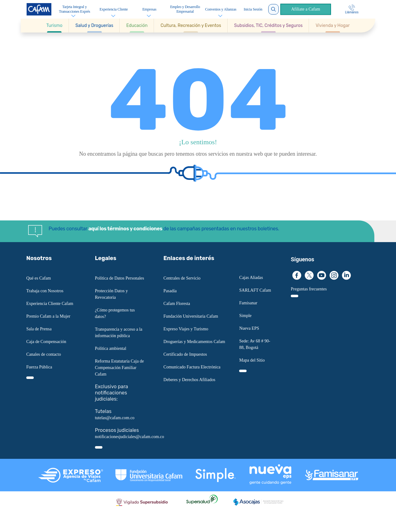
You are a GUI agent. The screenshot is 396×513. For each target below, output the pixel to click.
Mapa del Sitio (252, 360)
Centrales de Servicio (181, 278)
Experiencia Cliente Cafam (49, 303)
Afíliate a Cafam (305, 9)
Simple (245, 315)
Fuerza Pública (39, 367)
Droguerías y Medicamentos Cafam (194, 341)
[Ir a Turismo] (54, 26)
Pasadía (170, 291)
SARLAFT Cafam (255, 290)
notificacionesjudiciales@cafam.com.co (129, 436)
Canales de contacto (43, 354)
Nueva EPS (249, 328)
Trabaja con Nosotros (44, 291)
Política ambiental (110, 348)
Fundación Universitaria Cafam (190, 316)
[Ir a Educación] (137, 26)
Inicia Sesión (253, 9)
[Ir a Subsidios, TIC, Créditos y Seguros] (268, 26)
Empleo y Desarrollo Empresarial (185, 9)
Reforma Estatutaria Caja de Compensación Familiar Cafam (119, 367)
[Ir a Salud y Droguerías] (94, 26)
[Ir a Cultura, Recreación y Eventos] (191, 26)
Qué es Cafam (38, 278)
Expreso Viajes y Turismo (185, 329)
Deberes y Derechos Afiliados (189, 379)
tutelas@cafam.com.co (115, 417)
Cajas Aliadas (251, 277)
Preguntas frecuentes (309, 289)
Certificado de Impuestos (185, 354)
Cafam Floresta (176, 303)
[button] (54, 26)
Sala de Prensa (39, 329)
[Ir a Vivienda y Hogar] (333, 26)
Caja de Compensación (46, 341)
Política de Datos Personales (119, 278)
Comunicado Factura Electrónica (191, 367)
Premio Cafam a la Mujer (48, 316)
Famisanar (248, 303)
